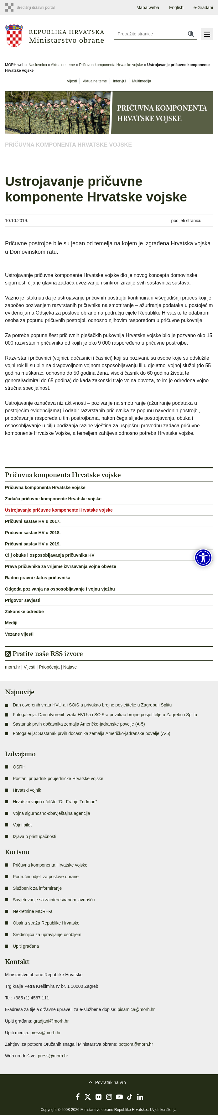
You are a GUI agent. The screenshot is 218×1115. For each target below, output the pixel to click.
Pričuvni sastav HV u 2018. (32, 532)
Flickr (98, 1096)
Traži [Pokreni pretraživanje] (191, 34)
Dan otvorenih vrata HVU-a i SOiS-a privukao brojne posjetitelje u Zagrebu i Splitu (92, 704)
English (176, 7)
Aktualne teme (63, 65)
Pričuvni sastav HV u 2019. (32, 543)
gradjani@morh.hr (51, 1021)
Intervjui (119, 81)
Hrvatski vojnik (27, 790)
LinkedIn (140, 1096)
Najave (70, 667)
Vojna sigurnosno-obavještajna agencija (51, 813)
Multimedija (141, 81)
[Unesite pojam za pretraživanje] (155, 34)
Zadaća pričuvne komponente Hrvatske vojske (53, 498)
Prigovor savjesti (22, 600)
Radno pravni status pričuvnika (37, 577)
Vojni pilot (22, 824)
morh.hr (12, 667)
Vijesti (72, 81)
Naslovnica (38, 65)
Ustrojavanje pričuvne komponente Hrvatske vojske (59, 510)
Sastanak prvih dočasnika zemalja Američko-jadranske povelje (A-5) (79, 724)
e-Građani (203, 7)
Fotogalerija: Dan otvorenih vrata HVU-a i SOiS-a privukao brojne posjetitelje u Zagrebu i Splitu (105, 714)
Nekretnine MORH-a (33, 911)
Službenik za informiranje (37, 888)
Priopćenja (49, 667)
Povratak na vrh (110, 1082)
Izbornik (207, 34)
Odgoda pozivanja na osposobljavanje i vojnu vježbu (60, 588)
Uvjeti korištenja (163, 1109)
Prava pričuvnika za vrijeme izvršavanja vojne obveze (60, 566)
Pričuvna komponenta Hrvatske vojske (111, 65)
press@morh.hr (45, 1032)
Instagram (109, 1096)
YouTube (119, 1096)
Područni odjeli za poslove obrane (46, 876)
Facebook (77, 1096)
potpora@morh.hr (136, 1044)
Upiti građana (26, 946)
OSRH (19, 766)
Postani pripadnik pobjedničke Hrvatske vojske (58, 778)
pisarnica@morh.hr (136, 1009)
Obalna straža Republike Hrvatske (46, 922)
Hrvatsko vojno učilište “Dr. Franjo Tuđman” (55, 801)
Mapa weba (148, 7)
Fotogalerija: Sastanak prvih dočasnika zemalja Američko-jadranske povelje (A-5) (91, 733)
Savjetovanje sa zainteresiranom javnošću (54, 899)
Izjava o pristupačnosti (34, 836)
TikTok (130, 1096)
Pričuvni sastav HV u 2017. (32, 521)
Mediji (11, 622)
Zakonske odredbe (24, 611)
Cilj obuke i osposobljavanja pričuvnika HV (50, 555)
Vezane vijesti (19, 634)
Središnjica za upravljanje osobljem (47, 934)
